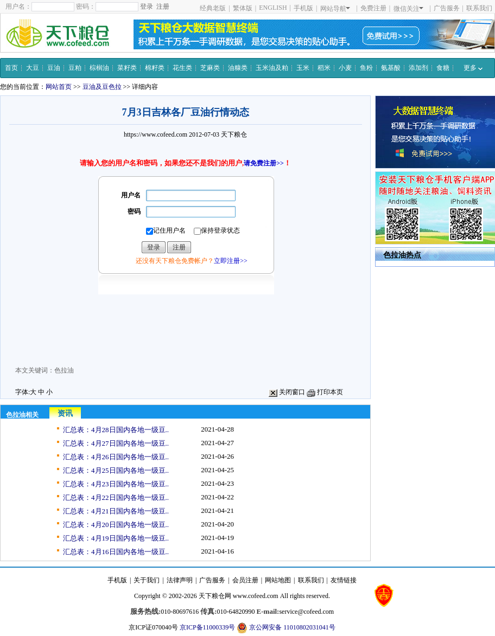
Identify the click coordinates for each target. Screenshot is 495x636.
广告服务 (447, 8)
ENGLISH (273, 7)
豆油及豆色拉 (102, 87)
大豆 (32, 68)
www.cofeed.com (255, 596)
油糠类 (238, 68)
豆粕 (74, 68)
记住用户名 (166, 231)
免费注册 (373, 8)
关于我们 (147, 580)
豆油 (53, 68)
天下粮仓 (234, 134)
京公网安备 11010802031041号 (286, 627)
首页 (11, 68)
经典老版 (213, 8)
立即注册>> (231, 261)
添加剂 (418, 68)
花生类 (182, 68)
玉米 (302, 68)
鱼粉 (366, 68)
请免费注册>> (264, 163)
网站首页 (59, 87)
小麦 (345, 68)
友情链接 (344, 580)
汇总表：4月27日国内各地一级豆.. (116, 443)
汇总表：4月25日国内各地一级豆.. (116, 470)
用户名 (131, 195)
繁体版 (242, 8)
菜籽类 (127, 68)
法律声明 (180, 580)
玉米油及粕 (272, 68)
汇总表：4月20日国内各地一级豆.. (116, 525)
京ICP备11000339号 (207, 627)
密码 (134, 211)
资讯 (65, 413)
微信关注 (408, 8)
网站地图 (278, 580)
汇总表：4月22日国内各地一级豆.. (116, 497)
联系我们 (479, 8)
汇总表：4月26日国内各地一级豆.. (116, 457)
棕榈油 (99, 68)
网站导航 (335, 8)
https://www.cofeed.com (155, 134)
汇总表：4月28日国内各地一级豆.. (116, 430)
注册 (162, 6)
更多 (473, 68)
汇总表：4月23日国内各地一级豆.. (116, 484)
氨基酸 (391, 68)
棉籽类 (154, 68)
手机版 (303, 8)
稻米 (324, 68)
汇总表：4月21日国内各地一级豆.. (116, 511)
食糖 (442, 68)
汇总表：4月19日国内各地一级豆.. (116, 538)
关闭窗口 (287, 392)
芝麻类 (210, 68)
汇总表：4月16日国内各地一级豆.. (116, 552)
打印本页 (325, 392)
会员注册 (245, 580)
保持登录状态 (217, 231)
